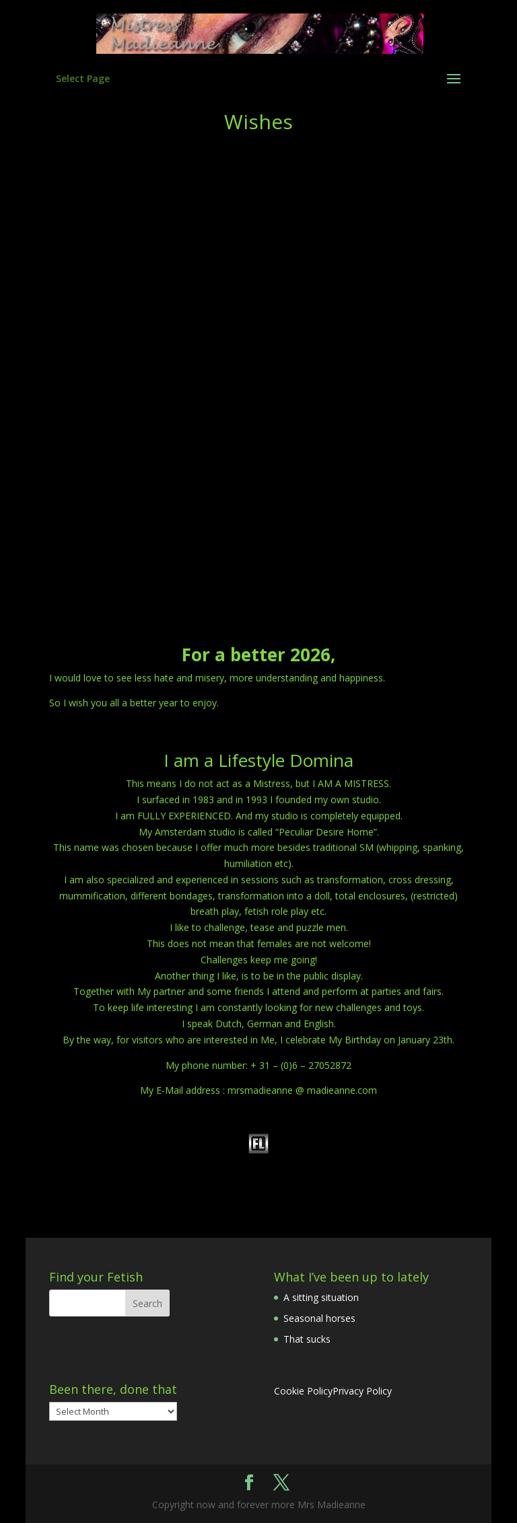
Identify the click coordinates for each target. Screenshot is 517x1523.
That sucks (307, 1339)
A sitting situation (321, 1297)
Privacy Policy (362, 1390)
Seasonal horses (319, 1318)
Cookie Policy (303, 1390)
